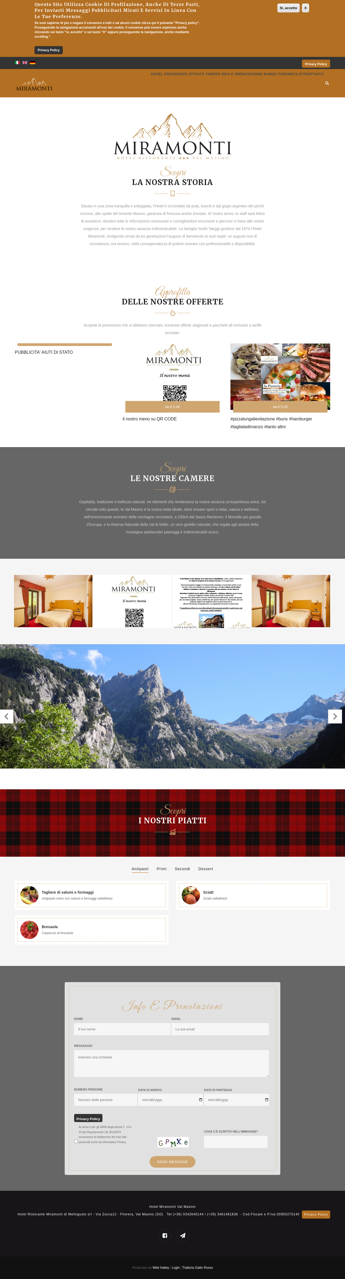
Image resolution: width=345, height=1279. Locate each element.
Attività (165, 83)
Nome (78, 1018)
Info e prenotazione (225, 83)
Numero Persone (88, 1089)
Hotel (111, 83)
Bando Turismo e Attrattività (288, 83)
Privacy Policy (49, 50)
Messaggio (83, 1045)
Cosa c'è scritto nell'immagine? (231, 1131)
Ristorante (136, 83)
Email (176, 1018)
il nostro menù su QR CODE (150, 419)
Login (176, 1268)
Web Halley (161, 1268)
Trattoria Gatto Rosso (197, 1268)
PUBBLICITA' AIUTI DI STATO (44, 352)
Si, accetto (288, 8)
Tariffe (188, 83)
